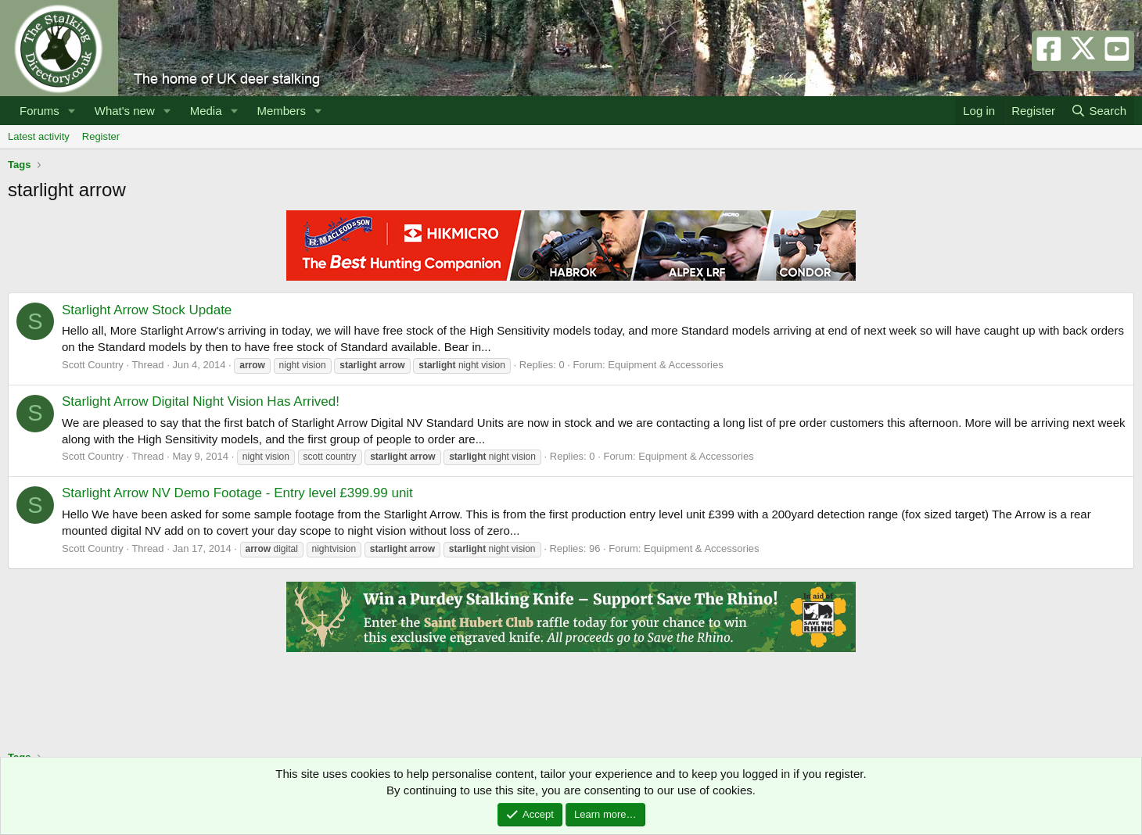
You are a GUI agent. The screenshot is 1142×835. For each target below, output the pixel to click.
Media (206, 110)
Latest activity (39, 136)
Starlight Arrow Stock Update (147, 310)
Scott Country (93, 365)
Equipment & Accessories (665, 365)
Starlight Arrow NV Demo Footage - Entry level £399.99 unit (237, 493)
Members (281, 110)
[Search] (1098, 110)
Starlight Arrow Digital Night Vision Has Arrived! (200, 401)
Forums (39, 110)
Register (101, 136)
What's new (125, 110)
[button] (72, 110)
